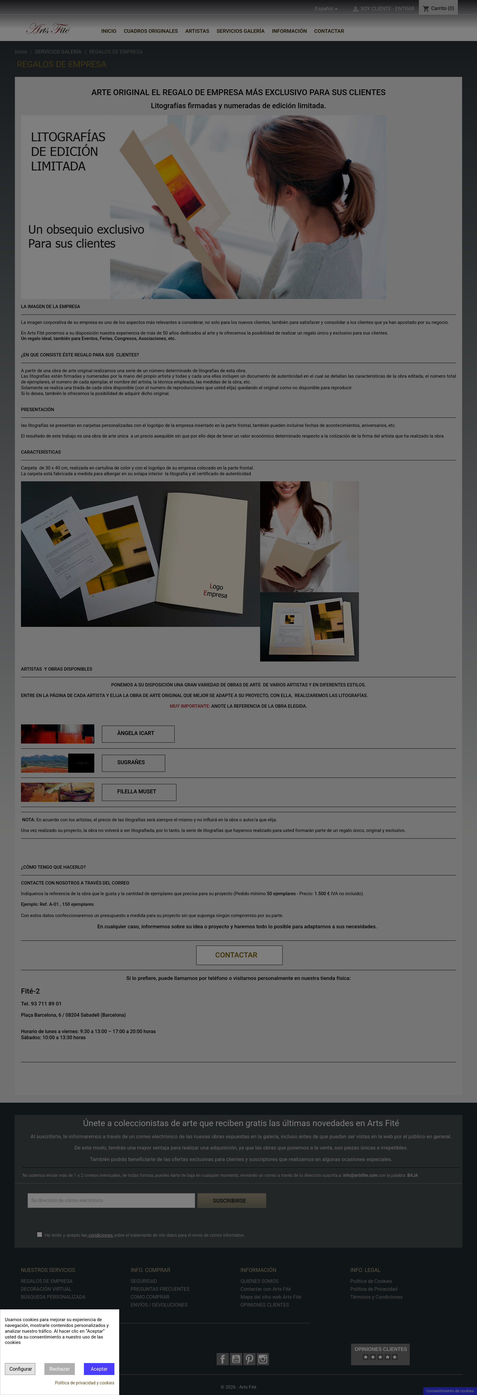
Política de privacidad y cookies (84, 1382)
